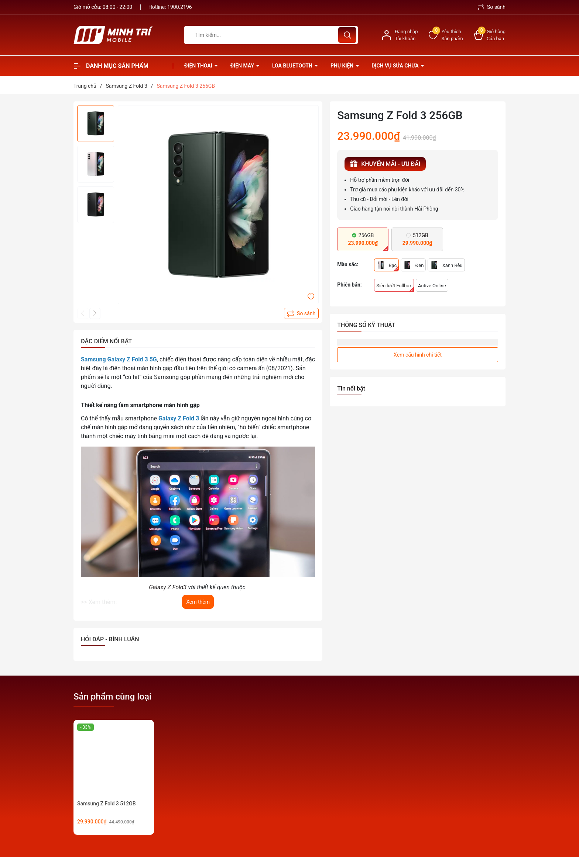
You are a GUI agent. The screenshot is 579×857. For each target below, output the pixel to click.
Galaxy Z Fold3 (167, 587)
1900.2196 (179, 7)
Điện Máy (243, 66)
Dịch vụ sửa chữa (395, 66)
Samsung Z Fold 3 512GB (106, 803)
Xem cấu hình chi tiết (418, 355)
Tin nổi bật (351, 388)
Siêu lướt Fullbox (395, 287)
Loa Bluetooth (293, 66)
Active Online (432, 285)
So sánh (492, 7)
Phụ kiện (342, 66)
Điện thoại (198, 66)
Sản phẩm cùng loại (112, 696)
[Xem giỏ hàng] (490, 35)
